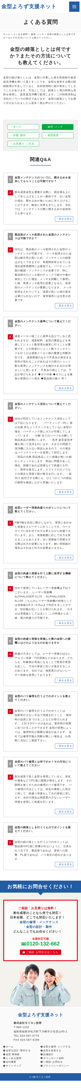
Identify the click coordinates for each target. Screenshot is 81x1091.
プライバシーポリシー (56, 1065)
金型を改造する (52, 1050)
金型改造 (53, 135)
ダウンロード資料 (53, 1058)
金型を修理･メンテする (57, 1046)
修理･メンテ (37, 34)
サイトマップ (13, 1065)
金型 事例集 (13, 1054)
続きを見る (65, 218)
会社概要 (11, 1062)
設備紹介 (48, 1054)
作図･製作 (19, 135)
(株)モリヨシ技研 (41, 1077)
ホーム (6, 34)
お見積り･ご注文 (23, 143)
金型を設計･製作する (18, 1050)
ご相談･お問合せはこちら (40, 952)
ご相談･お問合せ (53, 1062)
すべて (17, 126)
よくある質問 (20, 34)
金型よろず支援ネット (29, 6)
